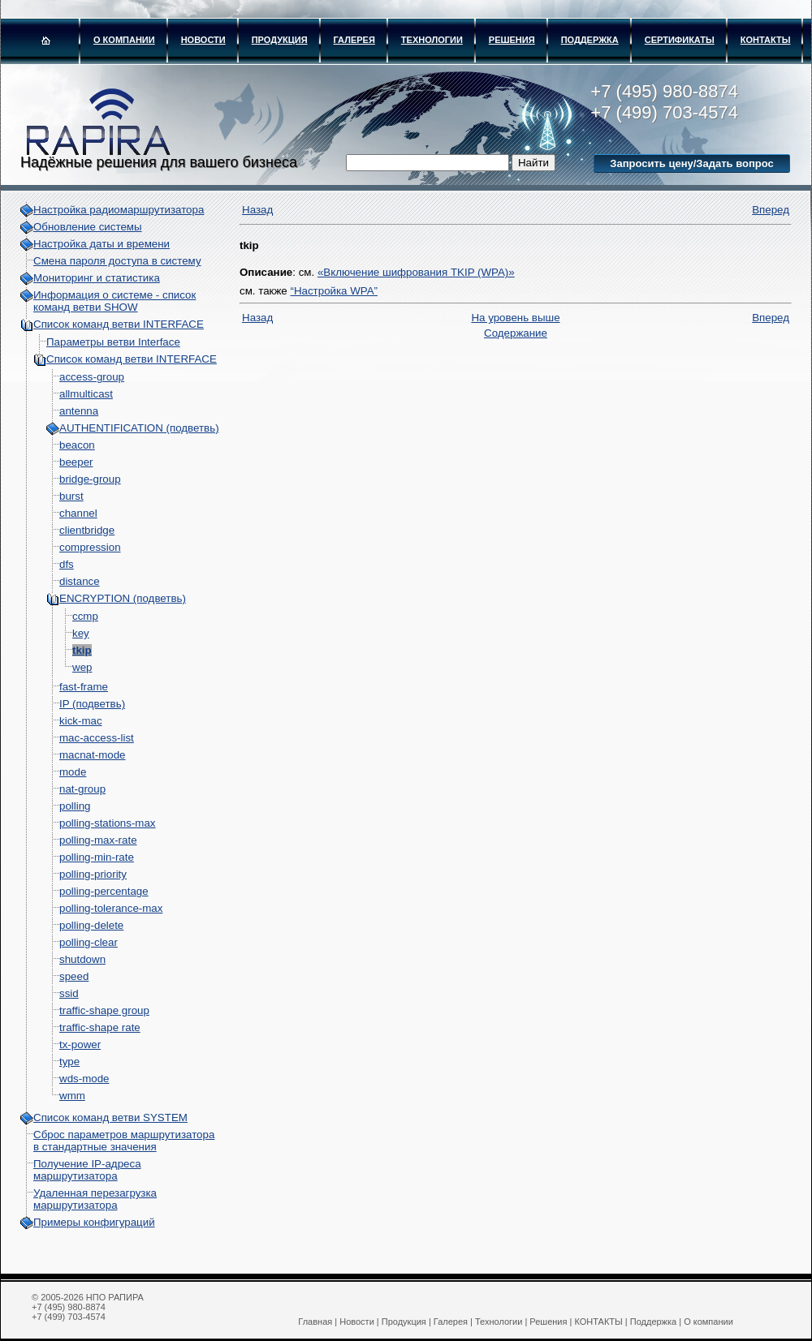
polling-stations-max (107, 823)
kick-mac (80, 721)
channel (78, 513)
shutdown (82, 959)
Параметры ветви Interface (113, 342)
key (80, 633)
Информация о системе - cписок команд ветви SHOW (114, 301)
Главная (315, 1321)
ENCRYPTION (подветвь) (122, 598)
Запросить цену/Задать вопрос (691, 163)
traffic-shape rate (99, 1027)
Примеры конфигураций (94, 1222)
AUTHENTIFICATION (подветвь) (139, 428)
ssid (69, 993)
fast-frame (83, 687)
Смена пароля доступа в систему (117, 261)
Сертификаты (680, 40)
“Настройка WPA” (334, 291)
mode (72, 772)
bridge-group (90, 479)
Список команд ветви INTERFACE (118, 324)
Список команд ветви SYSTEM (110, 1117)
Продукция (280, 40)
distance (79, 581)
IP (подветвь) (92, 704)
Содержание (515, 333)
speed (74, 976)
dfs (66, 564)
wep (82, 667)
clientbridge (86, 530)
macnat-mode (92, 755)
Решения (512, 40)
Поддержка (590, 40)
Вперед (770, 210)
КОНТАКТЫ (766, 40)
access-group (91, 377)
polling (75, 806)
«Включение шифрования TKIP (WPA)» (416, 272)
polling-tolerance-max (110, 908)
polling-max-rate (98, 840)
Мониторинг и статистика (96, 278)
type (69, 1061)
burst (71, 496)
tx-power (80, 1044)
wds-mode (84, 1078)
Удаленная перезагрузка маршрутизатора (95, 1199)
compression (90, 547)
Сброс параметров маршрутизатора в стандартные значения (123, 1140)
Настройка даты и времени (101, 244)
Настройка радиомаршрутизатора (118, 210)
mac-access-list (96, 738)
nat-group (82, 789)
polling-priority (93, 874)
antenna (78, 411)
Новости (203, 40)
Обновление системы (87, 227)
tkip (82, 650)
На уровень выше (515, 318)
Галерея (354, 40)
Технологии (432, 40)
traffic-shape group (104, 1010)
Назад (257, 210)
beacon (77, 445)
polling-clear (88, 942)
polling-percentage (104, 891)
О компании (124, 40)
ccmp (85, 616)
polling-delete (91, 925)
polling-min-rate (96, 857)
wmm (72, 1096)
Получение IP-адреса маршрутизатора (87, 1170)
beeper (76, 462)
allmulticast (86, 394)
